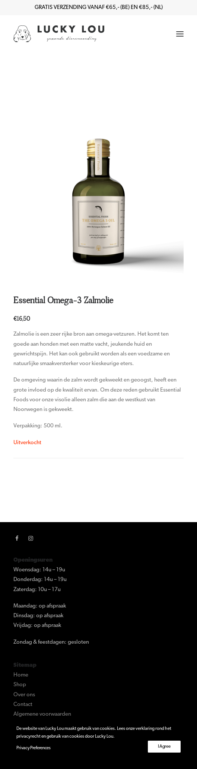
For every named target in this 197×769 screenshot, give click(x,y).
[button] (180, 33)
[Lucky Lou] (58, 33)
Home (20, 675)
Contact (22, 704)
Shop (19, 685)
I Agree (164, 746)
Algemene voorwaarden (42, 714)
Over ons (24, 695)
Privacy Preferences (33, 748)
